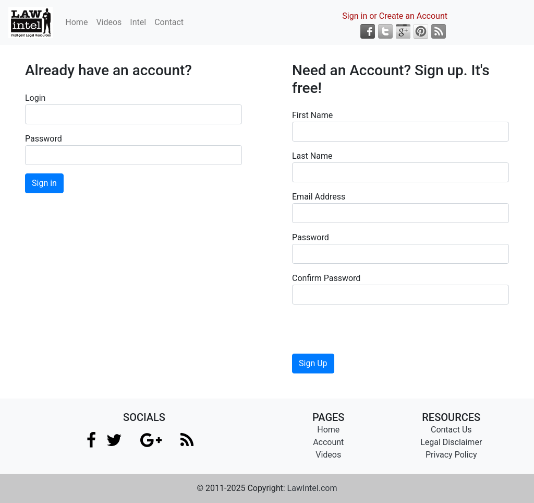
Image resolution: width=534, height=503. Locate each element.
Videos (109, 22)
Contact (169, 22)
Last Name (312, 156)
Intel (138, 22)
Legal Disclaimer (451, 442)
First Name (312, 115)
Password (43, 139)
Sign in (44, 183)
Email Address (318, 197)
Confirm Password (326, 278)
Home (76, 22)
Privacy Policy (451, 455)
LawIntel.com (312, 488)
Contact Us (451, 430)
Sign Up (313, 363)
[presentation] (371, 333)
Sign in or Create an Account (394, 16)
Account (328, 442)
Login (35, 98)
